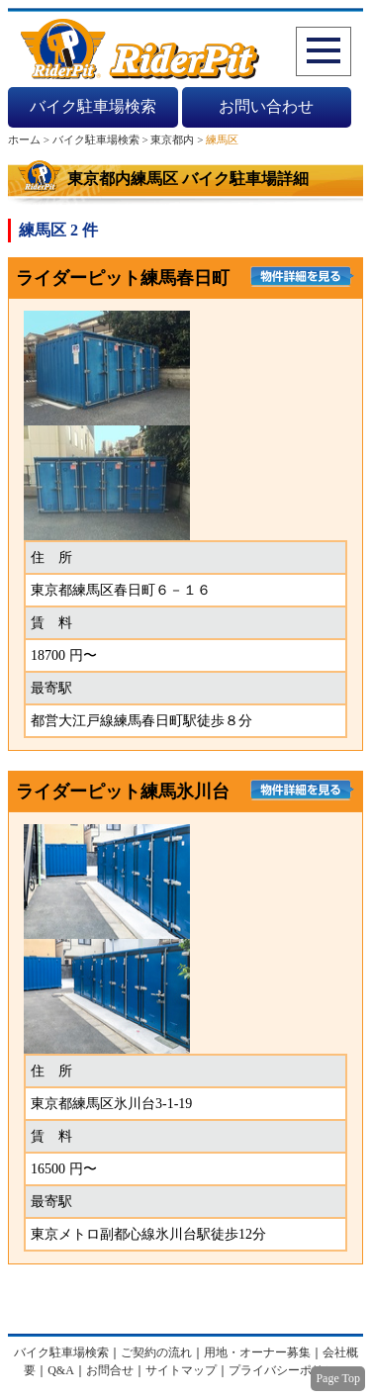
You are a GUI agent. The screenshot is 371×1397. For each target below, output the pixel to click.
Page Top (338, 1378)
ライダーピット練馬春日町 (123, 278)
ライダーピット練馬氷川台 (123, 791)
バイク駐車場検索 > (101, 139)
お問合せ (110, 1370)
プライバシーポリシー (288, 1370)
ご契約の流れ (156, 1352)
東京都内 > (178, 139)
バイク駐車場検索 (93, 106)
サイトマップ (181, 1370)
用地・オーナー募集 (257, 1352)
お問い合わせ (266, 106)
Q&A (60, 1370)
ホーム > (30, 139)
